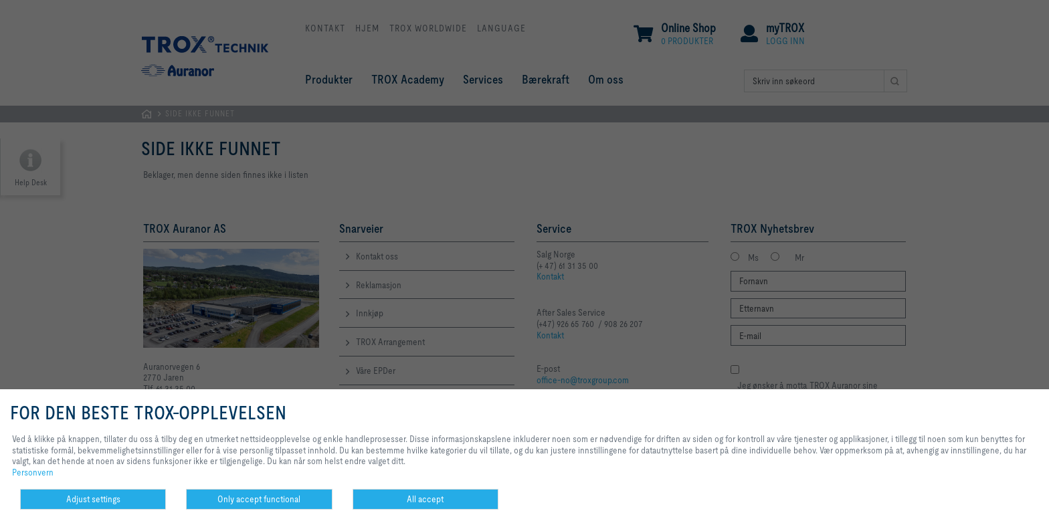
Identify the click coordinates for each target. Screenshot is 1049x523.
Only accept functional (258, 499)
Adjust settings (93, 499)
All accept (425, 499)
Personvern (33, 472)
